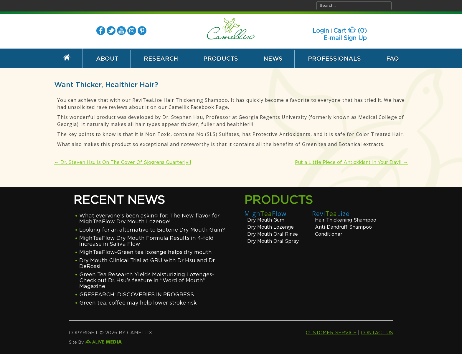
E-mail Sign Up (345, 38)
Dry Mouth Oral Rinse (272, 234)
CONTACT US (377, 332)
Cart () (350, 31)
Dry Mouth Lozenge (270, 227)
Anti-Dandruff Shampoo (343, 227)
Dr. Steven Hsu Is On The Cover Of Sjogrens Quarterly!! (122, 162)
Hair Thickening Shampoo (345, 220)
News (273, 59)
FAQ (392, 59)
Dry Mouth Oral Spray (273, 241)
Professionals (334, 59)
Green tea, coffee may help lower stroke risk (138, 303)
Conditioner (328, 234)
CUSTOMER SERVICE (331, 332)
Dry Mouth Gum (265, 220)
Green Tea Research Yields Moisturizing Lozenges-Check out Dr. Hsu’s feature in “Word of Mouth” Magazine (146, 280)
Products (220, 59)
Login (321, 31)
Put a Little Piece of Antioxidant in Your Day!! (351, 162)
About (107, 59)
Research (161, 59)
